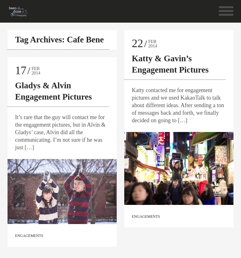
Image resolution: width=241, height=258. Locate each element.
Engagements (29, 236)
